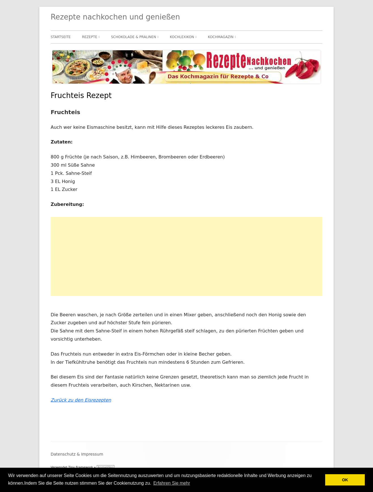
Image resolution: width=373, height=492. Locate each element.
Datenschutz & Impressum (77, 454)
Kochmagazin (220, 37)
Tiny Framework (80, 467)
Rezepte (89, 37)
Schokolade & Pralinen (133, 37)
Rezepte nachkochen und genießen (115, 17)
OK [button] (345, 480)
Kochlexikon (182, 37)
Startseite (61, 37)
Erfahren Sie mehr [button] (171, 483)
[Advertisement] (186, 256)
